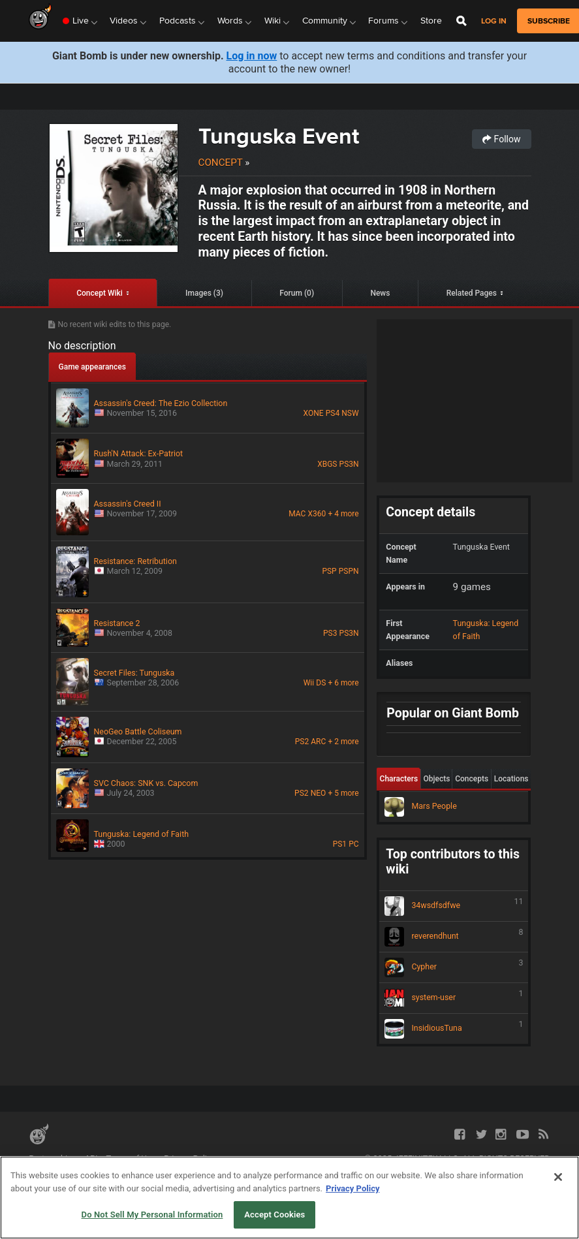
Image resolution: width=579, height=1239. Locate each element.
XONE (314, 413)
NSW (349, 413)
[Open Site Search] (461, 21)
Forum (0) (296, 293)
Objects (436, 778)
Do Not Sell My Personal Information (152, 1214)
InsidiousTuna (453, 1029)
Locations (511, 778)
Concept (220, 162)
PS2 (302, 741)
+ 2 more (343, 741)
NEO (318, 793)
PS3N (349, 464)
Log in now (252, 56)
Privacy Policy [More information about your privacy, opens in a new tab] (352, 1188)
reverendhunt (453, 937)
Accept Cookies (274, 1214)
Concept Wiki (99, 293)
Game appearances (92, 366)
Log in (494, 21)
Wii (309, 682)
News (380, 293)
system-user (453, 998)
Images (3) (204, 293)
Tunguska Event (278, 135)
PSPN (349, 571)
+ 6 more (343, 682)
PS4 (332, 413)
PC (353, 844)
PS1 (340, 844)
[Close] (558, 1177)
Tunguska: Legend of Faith (486, 629)
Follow (501, 139)
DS (321, 682)
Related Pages (471, 293)
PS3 (330, 633)
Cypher (453, 967)
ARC (318, 741)
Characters (399, 778)
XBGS (327, 464)
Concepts (471, 778)
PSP (329, 571)
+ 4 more (343, 513)
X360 (317, 513)
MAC (297, 513)
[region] (289, 1197)
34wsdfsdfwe (453, 906)
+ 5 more (343, 793)
